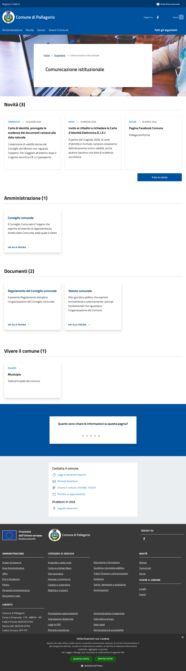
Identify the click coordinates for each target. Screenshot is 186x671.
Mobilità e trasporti (58, 590)
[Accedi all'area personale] (168, 4)
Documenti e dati (11, 596)
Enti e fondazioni (11, 579)
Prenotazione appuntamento (63, 613)
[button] (93, 665)
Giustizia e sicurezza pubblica (109, 568)
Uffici (5, 573)
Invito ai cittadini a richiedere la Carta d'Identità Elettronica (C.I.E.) (92, 130)
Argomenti (59, 55)
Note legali (99, 624)
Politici (5, 585)
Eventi (142, 594)
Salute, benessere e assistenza (110, 584)
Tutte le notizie (159, 177)
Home (47, 55)
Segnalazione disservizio (60, 619)
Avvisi (71, 121)
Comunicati (14, 121)
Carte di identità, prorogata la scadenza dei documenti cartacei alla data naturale (32, 133)
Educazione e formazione (107, 562)
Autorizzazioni (101, 590)
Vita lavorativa (55, 573)
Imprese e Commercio (59, 579)
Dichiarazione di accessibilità (109, 630)
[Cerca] (180, 17)
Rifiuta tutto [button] (105, 658)
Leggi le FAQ (54, 624)
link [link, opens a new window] (122, 652)
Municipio (14, 374)
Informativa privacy (104, 619)
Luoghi (142, 589)
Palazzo (12, 368)
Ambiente (99, 579)
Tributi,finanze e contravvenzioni (111, 573)
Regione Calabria (11, 4)
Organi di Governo (11, 562)
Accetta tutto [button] (81, 659)
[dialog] (93, 652)
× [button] (182, 637)
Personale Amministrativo (16, 590)
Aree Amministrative (13, 568)
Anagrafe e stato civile (59, 562)
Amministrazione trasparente (109, 613)
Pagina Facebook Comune (146, 128)
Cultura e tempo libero (59, 568)
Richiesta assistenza (58, 630)
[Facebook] (152, 17)
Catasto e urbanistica (59, 585)
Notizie (132, 121)
